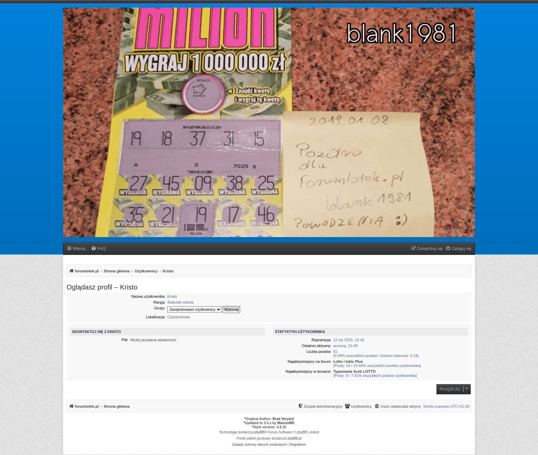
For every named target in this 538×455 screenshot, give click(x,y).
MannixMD (285, 423)
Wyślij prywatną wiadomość (153, 340)
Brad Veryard (283, 419)
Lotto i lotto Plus (348, 361)
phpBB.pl (295, 438)
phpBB (259, 432)
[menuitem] (98, 249)
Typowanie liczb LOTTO (354, 371)
